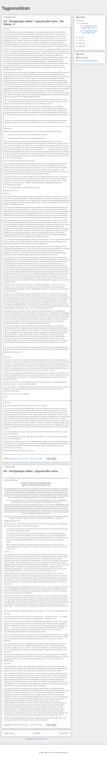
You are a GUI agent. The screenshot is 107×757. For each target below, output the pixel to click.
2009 (80, 43)
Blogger (65, 752)
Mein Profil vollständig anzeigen (87, 61)
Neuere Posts (9, 733)
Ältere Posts (64, 733)
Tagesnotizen (16, 8)
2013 (80, 20)
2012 (80, 37)
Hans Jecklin (83, 58)
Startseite (36, 733)
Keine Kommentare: (36, 458)
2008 (80, 46)
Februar (83, 23)
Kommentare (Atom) (40, 739)
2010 (80, 40)
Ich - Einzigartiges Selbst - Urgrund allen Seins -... (89, 27)
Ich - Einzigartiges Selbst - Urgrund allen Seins (31, 471)
